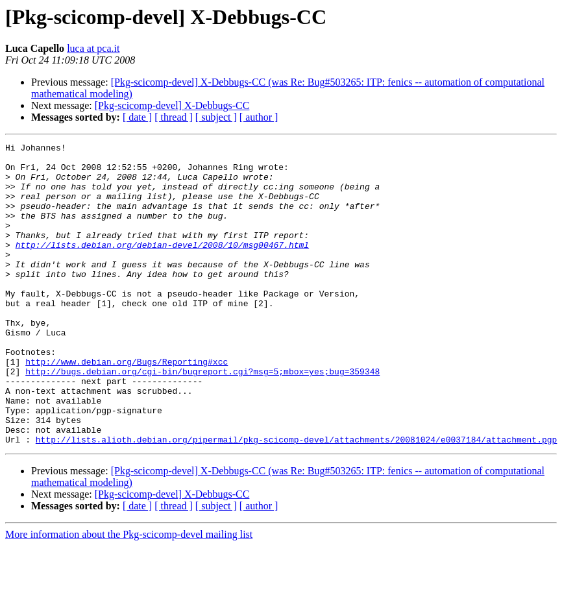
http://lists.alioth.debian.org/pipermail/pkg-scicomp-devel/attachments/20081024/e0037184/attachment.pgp (296, 499)
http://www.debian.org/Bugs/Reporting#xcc (126, 406)
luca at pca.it (93, 48)
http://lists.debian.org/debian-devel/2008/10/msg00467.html (162, 266)
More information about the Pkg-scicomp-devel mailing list (128, 594)
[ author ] (258, 117)
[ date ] (137, 117)
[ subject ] (216, 117)
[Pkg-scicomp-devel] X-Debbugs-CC (172, 105)
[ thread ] (173, 117)
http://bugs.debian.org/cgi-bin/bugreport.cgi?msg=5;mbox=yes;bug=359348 (202, 418)
